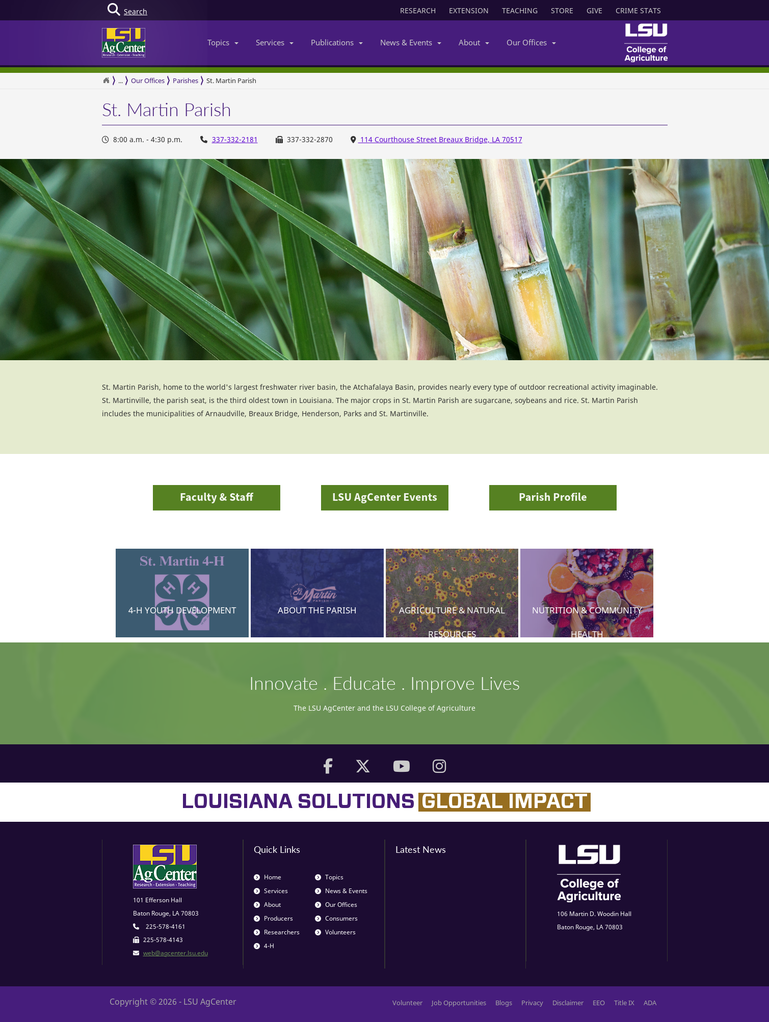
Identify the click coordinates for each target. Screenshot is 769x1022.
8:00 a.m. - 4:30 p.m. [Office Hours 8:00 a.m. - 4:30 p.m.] (142, 139)
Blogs (503, 1002)
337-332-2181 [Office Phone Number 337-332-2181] (235, 139)
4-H (264, 946)
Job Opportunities (459, 1002)
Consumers (336, 918)
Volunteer (407, 1002)
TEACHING (520, 10)
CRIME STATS (638, 10)
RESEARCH (418, 10)
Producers (273, 918)
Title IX (624, 1002)
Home (267, 877)
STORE (562, 10)
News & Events (410, 42)
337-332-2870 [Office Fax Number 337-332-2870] (304, 139)
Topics (222, 42)
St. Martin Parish (231, 80)
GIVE (594, 10)
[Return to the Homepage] (106, 80)
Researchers (277, 932)
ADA (650, 1002)
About (474, 42)
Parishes (185, 80)
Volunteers (335, 932)
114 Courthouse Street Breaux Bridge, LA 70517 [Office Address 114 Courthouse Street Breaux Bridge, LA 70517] (440, 139)
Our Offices (531, 42)
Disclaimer (568, 1002)
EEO (599, 1002)
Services (275, 42)
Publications (337, 42)
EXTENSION (469, 10)
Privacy (532, 1002)
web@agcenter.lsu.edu (175, 953)
